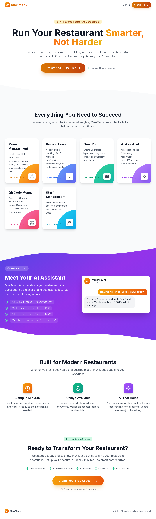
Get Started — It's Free (63, 68)
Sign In (126, 5)
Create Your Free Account (78, 480)
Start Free (141, 5)
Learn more (16, 177)
